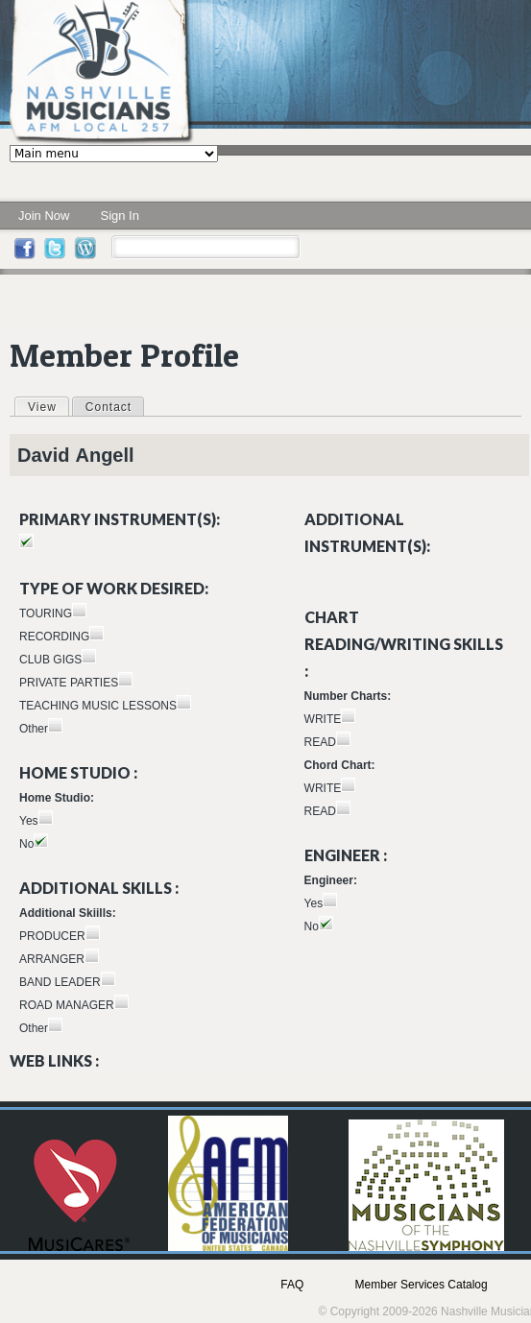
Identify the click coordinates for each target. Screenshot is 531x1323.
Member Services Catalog (421, 1284)
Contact (108, 407)
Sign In (119, 215)
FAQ (291, 1284)
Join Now (43, 215)
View (48, 406)
